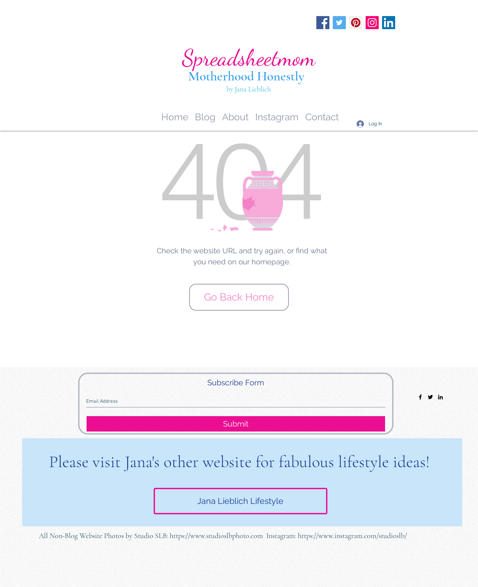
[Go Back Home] (239, 297)
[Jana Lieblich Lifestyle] (240, 501)
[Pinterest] (355, 22)
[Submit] (235, 424)
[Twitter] (339, 22)
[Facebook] (322, 22)
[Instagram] (372, 22)
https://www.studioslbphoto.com (216, 535)
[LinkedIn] (388, 22)
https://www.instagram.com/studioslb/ (352, 535)
